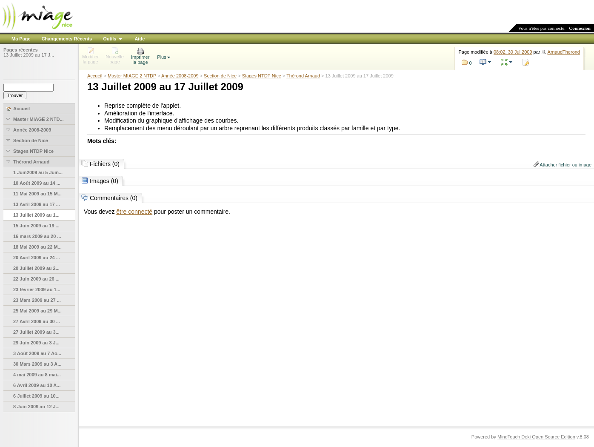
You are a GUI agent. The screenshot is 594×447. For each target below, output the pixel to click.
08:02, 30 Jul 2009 (513, 51)
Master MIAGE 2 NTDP (132, 75)
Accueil (94, 75)
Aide (139, 38)
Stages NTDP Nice (261, 75)
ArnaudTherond (564, 51)
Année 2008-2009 (179, 75)
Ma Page (21, 38)
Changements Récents (67, 38)
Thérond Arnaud (303, 75)
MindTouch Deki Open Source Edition (536, 436)
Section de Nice (220, 75)
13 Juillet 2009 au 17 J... (28, 54)
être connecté (134, 211)
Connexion (580, 28)
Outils (109, 38)
